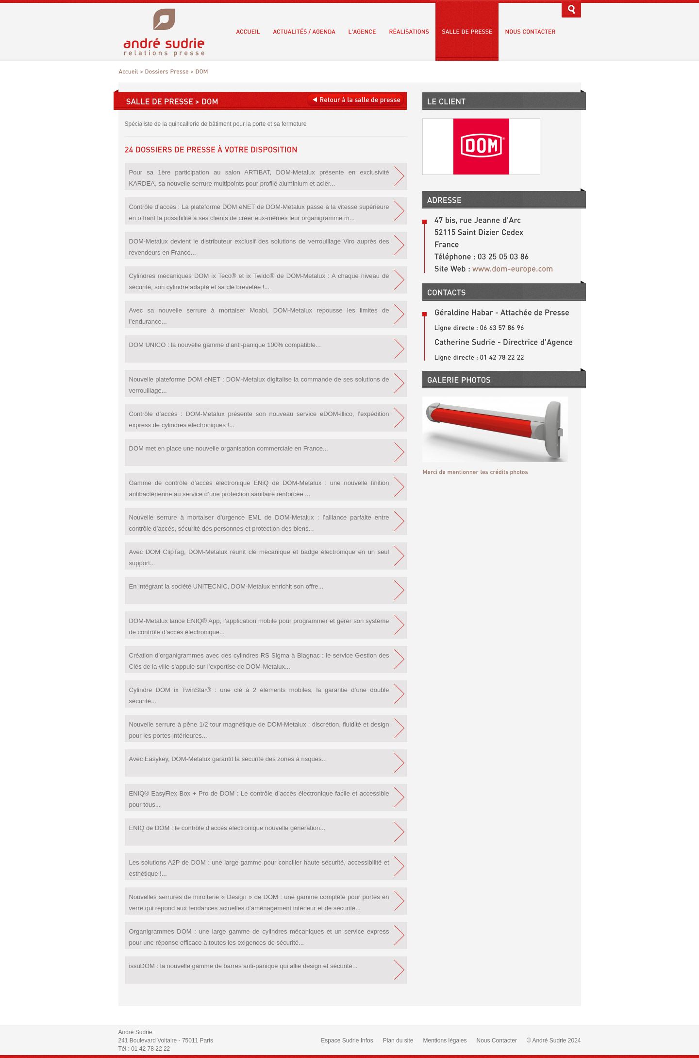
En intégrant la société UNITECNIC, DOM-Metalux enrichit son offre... (226, 586)
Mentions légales (444, 1040)
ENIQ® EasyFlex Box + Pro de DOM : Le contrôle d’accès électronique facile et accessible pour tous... (259, 799)
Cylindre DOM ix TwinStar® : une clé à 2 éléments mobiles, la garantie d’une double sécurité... (259, 695)
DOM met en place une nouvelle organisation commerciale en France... (228, 448)
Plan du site (398, 1040)
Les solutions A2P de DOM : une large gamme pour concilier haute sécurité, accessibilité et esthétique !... (259, 868)
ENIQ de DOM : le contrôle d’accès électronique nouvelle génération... (227, 828)
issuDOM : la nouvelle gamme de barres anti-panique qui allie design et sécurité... (243, 966)
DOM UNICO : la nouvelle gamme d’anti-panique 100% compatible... (225, 344)
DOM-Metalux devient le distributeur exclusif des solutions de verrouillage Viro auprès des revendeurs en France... (259, 247)
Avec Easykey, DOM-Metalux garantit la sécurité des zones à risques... (228, 759)
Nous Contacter (497, 1040)
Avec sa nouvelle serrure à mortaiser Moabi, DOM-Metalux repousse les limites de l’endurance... (259, 316)
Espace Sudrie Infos (347, 1040)
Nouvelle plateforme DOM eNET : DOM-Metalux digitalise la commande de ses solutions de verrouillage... (259, 385)
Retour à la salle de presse (355, 100)
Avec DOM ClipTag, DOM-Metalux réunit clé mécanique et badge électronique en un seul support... (259, 557)
